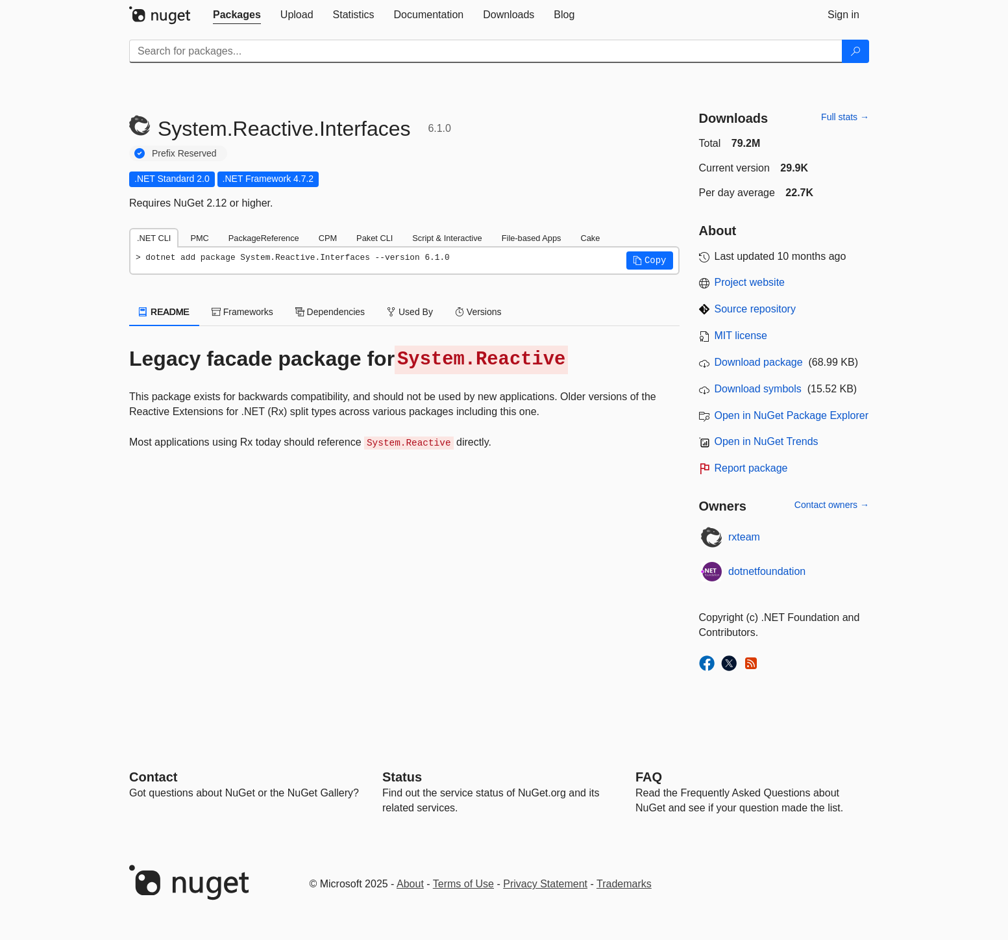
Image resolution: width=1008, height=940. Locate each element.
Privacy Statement (545, 883)
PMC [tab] (199, 238)
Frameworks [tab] (242, 311)
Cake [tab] (590, 238)
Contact (153, 777)
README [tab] (164, 311)
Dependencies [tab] (330, 311)
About (410, 883)
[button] (649, 260)
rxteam (744, 536)
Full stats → (845, 117)
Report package (751, 468)
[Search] (855, 51)
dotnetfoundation (766, 571)
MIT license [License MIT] (741, 335)
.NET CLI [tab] (154, 238)
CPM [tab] (328, 238)
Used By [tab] (410, 311)
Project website (750, 282)
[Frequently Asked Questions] (648, 777)
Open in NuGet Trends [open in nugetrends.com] (766, 441)
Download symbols (758, 388)
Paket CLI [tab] (374, 238)
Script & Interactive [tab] (447, 238)
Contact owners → (831, 505)
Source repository (755, 308)
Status (402, 777)
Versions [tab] (478, 311)
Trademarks (624, 883)
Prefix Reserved (184, 153)
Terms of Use (463, 883)
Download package (759, 362)
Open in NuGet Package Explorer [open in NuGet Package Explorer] (791, 415)
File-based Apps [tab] (531, 238)
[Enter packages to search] (485, 51)
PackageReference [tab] (263, 238)
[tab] (237, 15)
